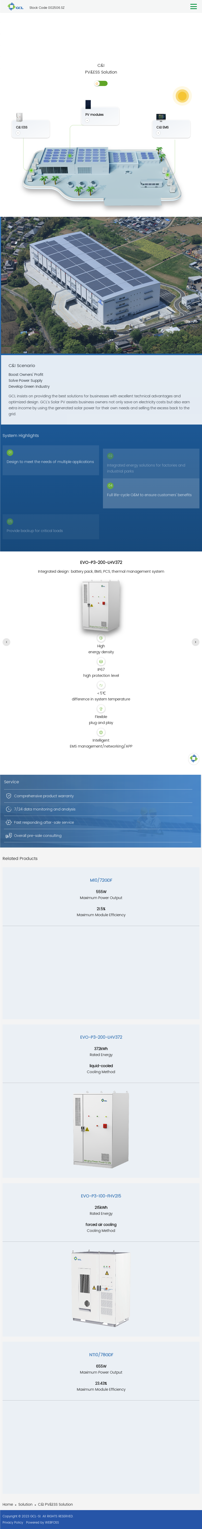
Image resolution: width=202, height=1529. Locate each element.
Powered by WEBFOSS (42, 1522)
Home (8, 1505)
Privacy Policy (13, 1522)
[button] (6, 642)
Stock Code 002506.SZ (46, 7)
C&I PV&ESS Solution (55, 1505)
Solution (25, 1505)
